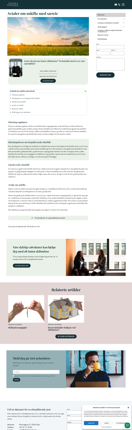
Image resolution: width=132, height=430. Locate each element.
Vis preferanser (122, 423)
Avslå (106, 423)
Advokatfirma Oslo (33, 226)
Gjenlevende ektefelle (19, 102)
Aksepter (91, 423)
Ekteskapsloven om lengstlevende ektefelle (26, 98)
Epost (98, 50)
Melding (98, 57)
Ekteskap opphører (18, 95)
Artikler (11, 324)
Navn (97, 44)
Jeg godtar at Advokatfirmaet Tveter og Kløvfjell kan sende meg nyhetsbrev (34, 376)
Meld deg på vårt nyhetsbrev (21, 112)
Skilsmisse (18, 324)
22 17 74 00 (27, 427)
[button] (128, 408)
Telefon (113, 50)
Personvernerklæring (106, 427)
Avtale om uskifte (18, 105)
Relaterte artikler (17, 109)
